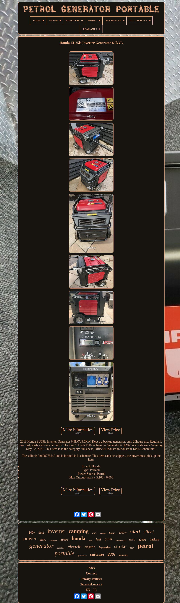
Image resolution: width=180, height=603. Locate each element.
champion (53, 540)
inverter (56, 531)
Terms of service (91, 584)
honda (78, 538)
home (112, 532)
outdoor (102, 533)
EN (88, 590)
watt (94, 533)
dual (41, 532)
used (132, 539)
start (135, 531)
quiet (108, 539)
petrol (145, 546)
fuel (98, 539)
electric (74, 546)
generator (41, 545)
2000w (122, 532)
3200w (142, 539)
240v (32, 532)
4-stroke (123, 555)
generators (82, 555)
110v (132, 547)
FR (94, 590)
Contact (91, 573)
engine (90, 547)
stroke (120, 546)
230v (112, 554)
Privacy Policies (91, 579)
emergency (121, 540)
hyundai (105, 547)
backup (154, 539)
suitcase (97, 554)
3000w (64, 539)
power (29, 538)
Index (91, 568)
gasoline (60, 548)
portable (64, 553)
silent (149, 531)
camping (79, 531)
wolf (90, 540)
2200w (43, 540)
